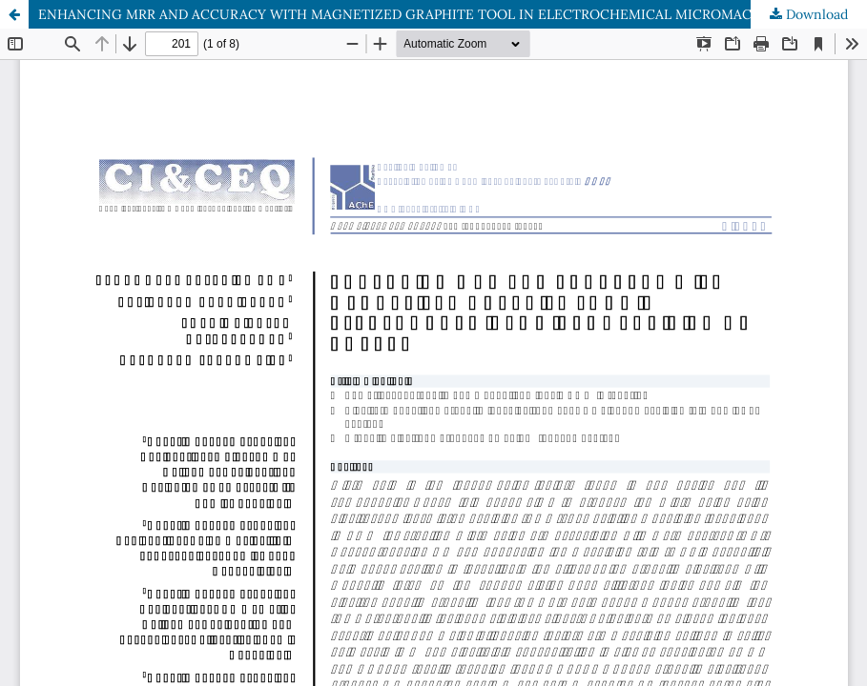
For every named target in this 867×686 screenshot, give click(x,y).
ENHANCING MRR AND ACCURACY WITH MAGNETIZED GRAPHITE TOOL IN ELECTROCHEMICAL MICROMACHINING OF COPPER (452, 14)
